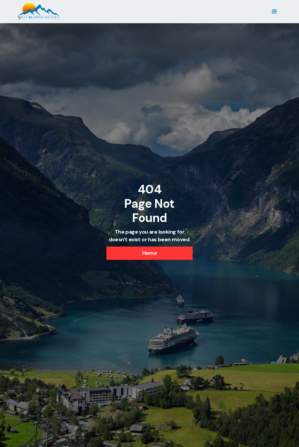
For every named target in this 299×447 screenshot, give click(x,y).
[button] (274, 12)
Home (149, 253)
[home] (39, 12)
